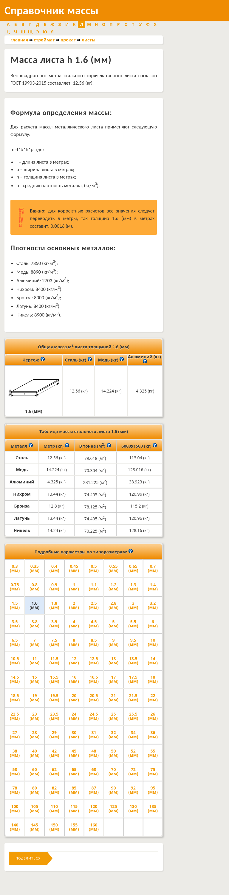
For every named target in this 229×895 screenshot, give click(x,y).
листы (88, 40)
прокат (68, 40)
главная (19, 40)
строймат (44, 40)
